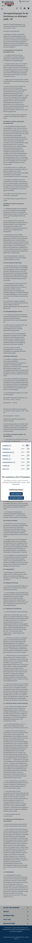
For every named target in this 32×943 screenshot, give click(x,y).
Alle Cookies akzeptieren (16, 498)
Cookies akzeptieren (16, 494)
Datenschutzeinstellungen (16, 489)
